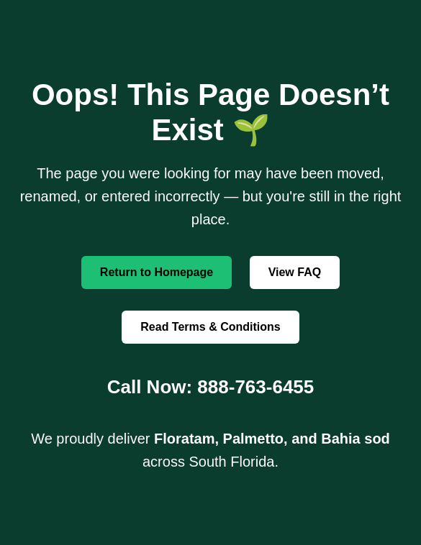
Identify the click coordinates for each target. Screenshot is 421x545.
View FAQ (295, 272)
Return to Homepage (156, 272)
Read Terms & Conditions (210, 327)
